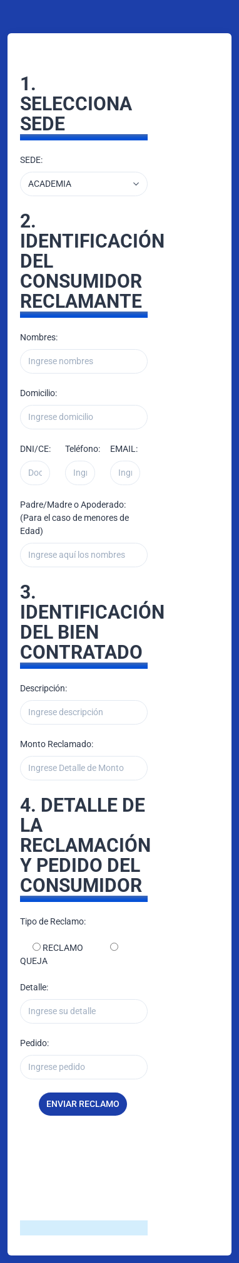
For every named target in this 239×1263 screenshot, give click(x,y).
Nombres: (39, 337)
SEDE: (31, 160)
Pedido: (34, 1043)
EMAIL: (124, 449)
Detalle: (34, 987)
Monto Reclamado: (56, 744)
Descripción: (43, 688)
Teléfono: (82, 449)
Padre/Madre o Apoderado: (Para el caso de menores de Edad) (74, 518)
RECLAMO (62, 948)
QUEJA (34, 961)
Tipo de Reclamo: (53, 921)
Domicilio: (38, 393)
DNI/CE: (35, 449)
